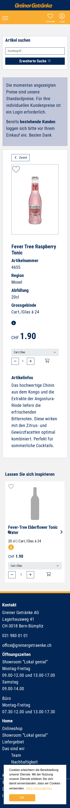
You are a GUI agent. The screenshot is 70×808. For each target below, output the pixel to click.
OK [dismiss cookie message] (22, 797)
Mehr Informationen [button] (39, 788)
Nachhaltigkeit (24, 762)
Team (16, 755)
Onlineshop (12, 728)
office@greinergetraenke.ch (27, 645)
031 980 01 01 (15, 635)
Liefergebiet (13, 742)
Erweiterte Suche (35, 61)
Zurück (20, 157)
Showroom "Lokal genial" (25, 735)
